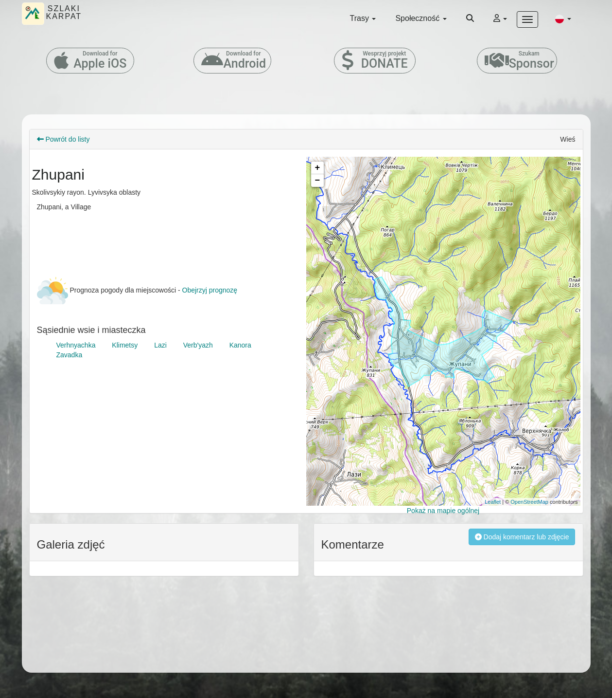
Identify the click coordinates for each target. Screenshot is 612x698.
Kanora (240, 345)
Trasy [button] (363, 18)
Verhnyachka (76, 345)
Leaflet (493, 502)
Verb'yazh (198, 345)
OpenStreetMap (529, 502)
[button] (563, 18)
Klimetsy (125, 345)
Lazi (160, 345)
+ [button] (317, 168)
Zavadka (69, 355)
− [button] (317, 180)
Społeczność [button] (420, 18)
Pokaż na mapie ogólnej (443, 510)
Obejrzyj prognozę (210, 290)
